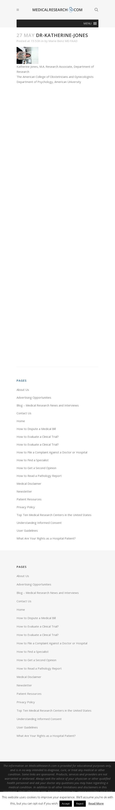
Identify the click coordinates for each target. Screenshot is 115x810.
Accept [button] (66, 803)
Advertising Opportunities (34, 397)
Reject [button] (79, 803)
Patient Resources (29, 499)
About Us (23, 390)
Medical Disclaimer (29, 483)
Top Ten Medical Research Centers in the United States (54, 515)
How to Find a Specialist (33, 460)
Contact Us (24, 413)
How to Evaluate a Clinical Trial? (38, 437)
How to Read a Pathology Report (39, 476)
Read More (96, 803)
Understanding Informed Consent (39, 523)
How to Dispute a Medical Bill (36, 429)
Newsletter (24, 491)
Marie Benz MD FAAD (63, 41)
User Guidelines (27, 530)
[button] (87, 23)
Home (21, 421)
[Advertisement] (57, 225)
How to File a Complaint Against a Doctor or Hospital (52, 452)
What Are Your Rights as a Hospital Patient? (46, 538)
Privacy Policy (26, 507)
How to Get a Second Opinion (36, 468)
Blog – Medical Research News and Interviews (48, 405)
